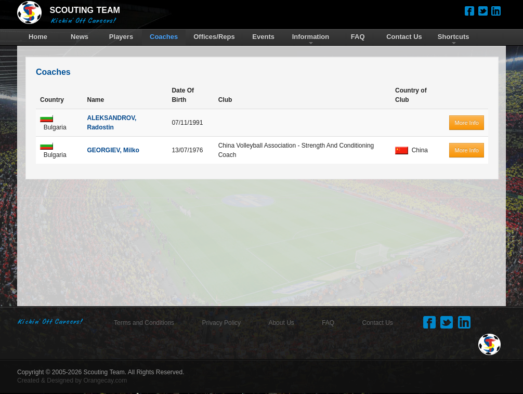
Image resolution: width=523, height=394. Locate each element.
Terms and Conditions (144, 322)
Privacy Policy (221, 322)
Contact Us (377, 322)
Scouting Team (104, 372)
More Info (466, 123)
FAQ (328, 322)
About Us (281, 322)
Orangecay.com (105, 380)
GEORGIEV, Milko (113, 150)
